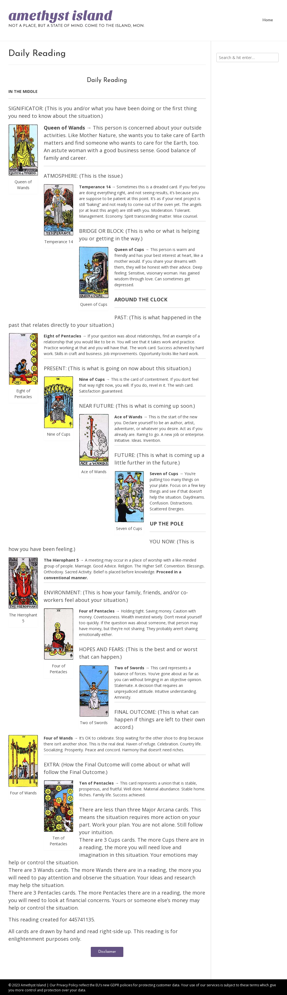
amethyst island (60, 15)
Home (268, 19)
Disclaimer (107, 952)
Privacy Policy (67, 985)
